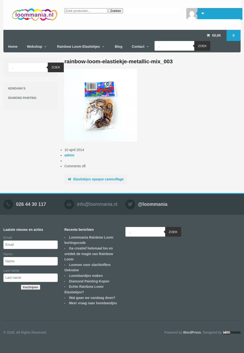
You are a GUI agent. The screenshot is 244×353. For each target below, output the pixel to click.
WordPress (192, 332)
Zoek (202, 46)
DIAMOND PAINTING (22, 98)
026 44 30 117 (31, 204)
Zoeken (115, 11)
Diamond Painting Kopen (89, 281)
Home (12, 46)
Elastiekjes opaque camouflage (98, 179)
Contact (138, 46)
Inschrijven (30, 287)
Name (7, 254)
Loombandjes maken (86, 276)
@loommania (152, 204)
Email (7, 238)
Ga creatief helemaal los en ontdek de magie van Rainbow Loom (88, 253)
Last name (11, 271)
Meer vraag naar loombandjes (93, 303)
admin (69, 155)
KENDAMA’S (16, 88)
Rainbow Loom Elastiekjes (78, 46)
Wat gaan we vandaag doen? (92, 298)
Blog (118, 46)
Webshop (34, 46)
